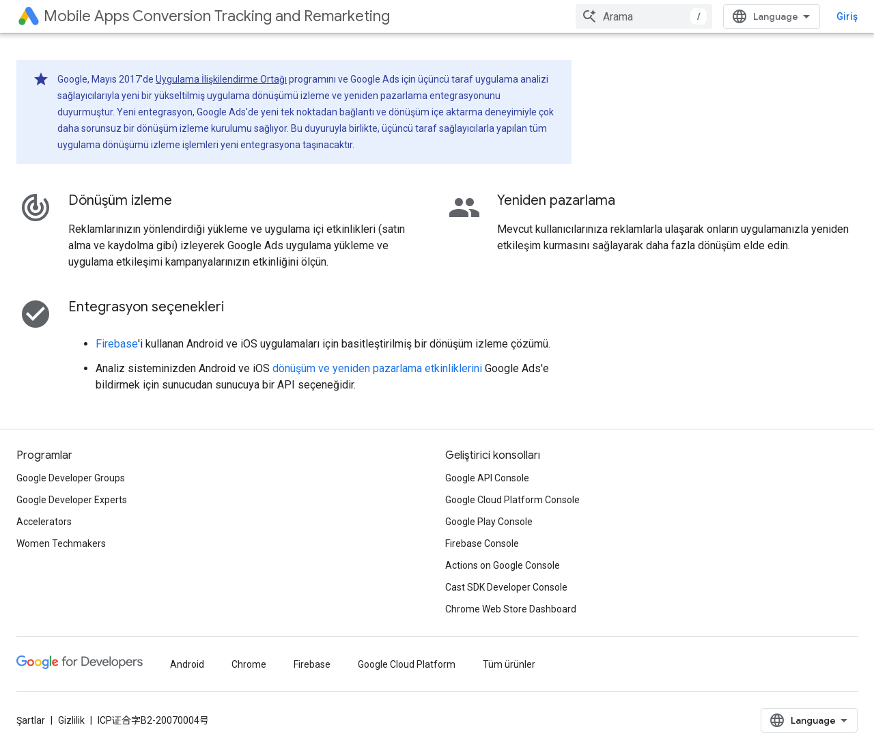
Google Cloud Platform (406, 664)
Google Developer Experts (71, 499)
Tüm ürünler (509, 664)
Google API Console (487, 477)
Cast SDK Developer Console (506, 587)
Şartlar (30, 720)
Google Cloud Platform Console (512, 499)
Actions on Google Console (502, 565)
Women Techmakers (61, 543)
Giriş (847, 16)
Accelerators (44, 521)
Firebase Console (482, 543)
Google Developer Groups (70, 477)
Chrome (248, 664)
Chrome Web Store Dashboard (510, 609)
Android (187, 664)
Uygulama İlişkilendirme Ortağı (221, 79)
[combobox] (644, 16)
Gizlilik (71, 720)
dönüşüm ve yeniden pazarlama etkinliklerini (377, 368)
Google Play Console (489, 521)
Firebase (117, 343)
